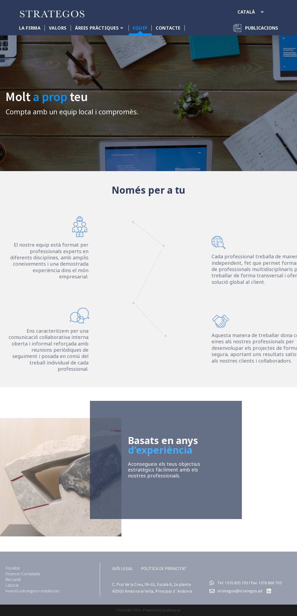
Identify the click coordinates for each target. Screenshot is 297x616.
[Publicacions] (255, 28)
